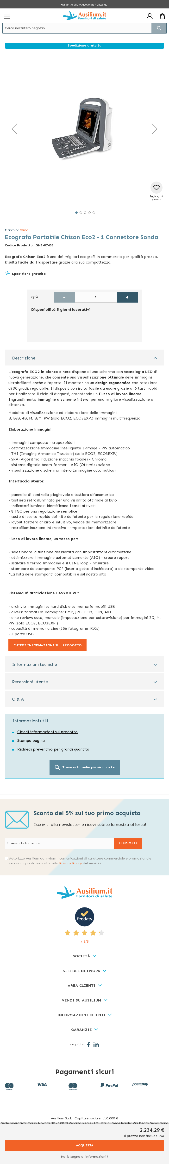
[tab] (84, 358)
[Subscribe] (128, 843)
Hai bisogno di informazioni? (84, 1157)
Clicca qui (102, 4)
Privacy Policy (70, 863)
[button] (14, 129)
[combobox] (84, 28)
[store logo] (84, 15)
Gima (24, 230)
